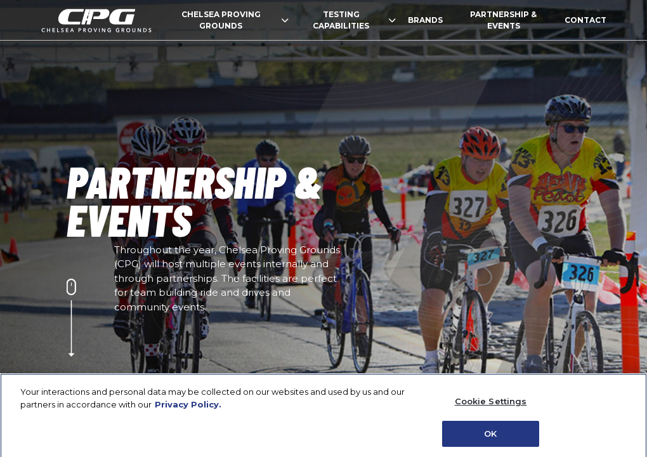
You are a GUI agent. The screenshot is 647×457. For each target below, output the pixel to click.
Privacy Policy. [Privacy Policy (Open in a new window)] (188, 407)
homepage (96, 20)
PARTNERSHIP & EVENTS (503, 20)
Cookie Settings (491, 404)
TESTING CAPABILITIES (354, 20)
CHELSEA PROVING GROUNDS (235, 20)
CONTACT (585, 20)
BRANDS (425, 20)
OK (490, 437)
